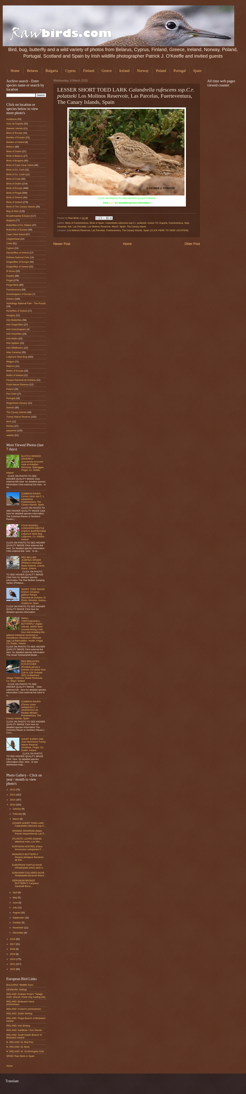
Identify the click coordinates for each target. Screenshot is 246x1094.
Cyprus (70, 71)
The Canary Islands (16, 412)
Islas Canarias (13, 352)
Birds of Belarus (14, 156)
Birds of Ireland (14, 202)
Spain (123, 226)
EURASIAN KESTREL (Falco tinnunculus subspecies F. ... (28, 848)
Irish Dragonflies (14, 324)
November (18, 927)
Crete (9, 243)
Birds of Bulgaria (14, 160)
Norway (143, 71)
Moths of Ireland (14, 375)
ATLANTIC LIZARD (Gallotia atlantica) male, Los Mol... (26, 840)
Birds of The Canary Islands (20, 206)
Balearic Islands (14, 128)
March (115, 226)
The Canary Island (136, 226)
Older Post (192, 244)
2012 (13, 789)
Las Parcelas (79, 226)
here (111, 202)
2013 (13, 794)
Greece (107, 71)
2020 (13, 959)
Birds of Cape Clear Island (19, 165)
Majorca (10, 366)
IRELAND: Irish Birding (18, 1025)
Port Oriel (11, 393)
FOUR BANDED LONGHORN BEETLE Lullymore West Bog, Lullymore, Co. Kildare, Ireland (33, 532)
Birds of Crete (13, 179)
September (19, 917)
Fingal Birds (12, 285)
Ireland (124, 71)
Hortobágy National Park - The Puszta (26, 303)
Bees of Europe (14, 133)
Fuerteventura (176, 223)
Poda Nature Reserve (17, 384)
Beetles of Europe (15, 137)
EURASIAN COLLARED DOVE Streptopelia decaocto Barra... (29, 874)
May (15, 897)
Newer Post (61, 244)
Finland (88, 71)
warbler (10, 435)
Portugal (179, 71)
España (163, 223)
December (18, 932)
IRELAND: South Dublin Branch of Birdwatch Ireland (24, 1036)
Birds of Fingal (13, 192)
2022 (13, 969)
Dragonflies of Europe (17, 262)
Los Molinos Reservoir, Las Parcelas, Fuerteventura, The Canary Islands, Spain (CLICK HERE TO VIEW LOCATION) (127, 230)
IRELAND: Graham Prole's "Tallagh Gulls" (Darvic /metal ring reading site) (25, 995)
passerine (11, 430)
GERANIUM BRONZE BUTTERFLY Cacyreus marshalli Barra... (25, 883)
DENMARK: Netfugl (16, 989)
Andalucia (11, 119)
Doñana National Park (17, 257)
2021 (13, 964)
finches (10, 426)
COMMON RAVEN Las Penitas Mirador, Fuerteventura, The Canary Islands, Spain (23, 710)
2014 (13, 799)
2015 (13, 804)
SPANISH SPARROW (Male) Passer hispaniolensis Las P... (29, 832)
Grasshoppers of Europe (19, 294)
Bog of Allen (12, 211)
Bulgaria (51, 71)
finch (8, 421)
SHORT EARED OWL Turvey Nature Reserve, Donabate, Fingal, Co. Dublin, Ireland (33, 745)
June (15, 902)
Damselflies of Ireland (17, 252)
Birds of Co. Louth (15, 174)
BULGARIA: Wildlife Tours (19, 984)
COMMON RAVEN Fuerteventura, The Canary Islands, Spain (33, 499)
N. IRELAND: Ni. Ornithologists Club (25, 1051)
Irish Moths (12, 338)
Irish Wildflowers (14, 347)
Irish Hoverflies (14, 333)
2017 (13, 944)
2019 (13, 954)
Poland (161, 71)
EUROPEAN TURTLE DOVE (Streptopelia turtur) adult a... (28, 866)
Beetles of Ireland (15, 142)
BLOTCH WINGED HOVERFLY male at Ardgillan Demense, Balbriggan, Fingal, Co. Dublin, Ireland (25, 464)
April (15, 892)
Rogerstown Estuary (16, 403)
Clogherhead (13, 238)
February (18, 813)
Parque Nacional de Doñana (21, 380)
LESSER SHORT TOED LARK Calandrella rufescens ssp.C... (29, 824)
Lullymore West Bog (16, 356)
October (17, 922)
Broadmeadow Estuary (18, 215)
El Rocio (10, 271)
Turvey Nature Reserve (18, 416)
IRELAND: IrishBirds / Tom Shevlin (24, 1030)
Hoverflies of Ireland (16, 310)
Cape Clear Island (15, 234)
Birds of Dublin (14, 151)
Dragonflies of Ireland (17, 266)
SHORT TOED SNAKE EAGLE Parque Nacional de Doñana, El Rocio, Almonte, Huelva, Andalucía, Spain (33, 596)
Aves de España (14, 123)
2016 (13, 939)
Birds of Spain (97, 223)
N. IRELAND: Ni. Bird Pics (19, 1042)
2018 (13, 949)
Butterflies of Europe (16, 229)
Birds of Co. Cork (15, 169)
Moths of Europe (14, 370)
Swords (10, 407)
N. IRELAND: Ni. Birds (17, 1046)
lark (70, 226)
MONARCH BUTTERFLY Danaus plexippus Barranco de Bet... (27, 857)
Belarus (32, 71)
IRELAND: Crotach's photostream (23, 1009)
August (17, 912)
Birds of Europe (14, 188)
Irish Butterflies (14, 320)
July (15, 907)
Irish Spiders (12, 343)
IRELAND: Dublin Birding (19, 1013)
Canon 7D (153, 223)
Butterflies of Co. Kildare (18, 225)
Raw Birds (73, 218)
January (17, 808)
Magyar (10, 361)
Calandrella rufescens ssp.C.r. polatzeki (125, 223)
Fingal (9, 280)
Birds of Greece (14, 197)
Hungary (10, 315)
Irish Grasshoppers (16, 329)
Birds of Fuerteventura (76, 223)
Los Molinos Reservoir (99, 226)
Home (15, 71)
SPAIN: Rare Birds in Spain (20, 1056)
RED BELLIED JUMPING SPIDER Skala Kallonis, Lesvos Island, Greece (32, 563)
